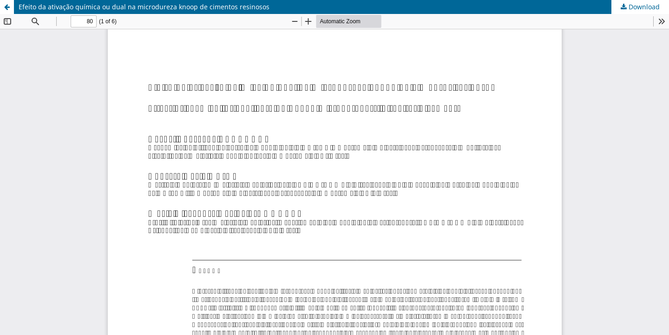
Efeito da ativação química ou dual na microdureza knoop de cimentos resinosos (144, 6)
